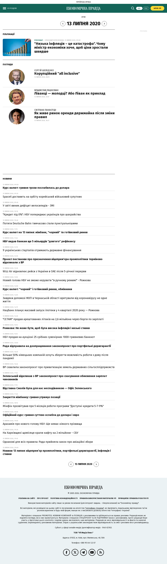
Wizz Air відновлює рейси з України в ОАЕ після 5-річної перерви (44, 271)
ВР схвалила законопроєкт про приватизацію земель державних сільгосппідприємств (58, 367)
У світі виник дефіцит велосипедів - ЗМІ (28, 205)
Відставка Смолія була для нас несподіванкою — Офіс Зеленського (47, 388)
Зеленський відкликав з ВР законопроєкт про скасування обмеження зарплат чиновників (55, 377)
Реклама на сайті (27, 498)
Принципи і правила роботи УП (133, 498)
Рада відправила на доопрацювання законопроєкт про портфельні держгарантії (57, 346)
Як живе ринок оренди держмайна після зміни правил (74, 115)
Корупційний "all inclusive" (57, 73)
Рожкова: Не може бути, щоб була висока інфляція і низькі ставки (46, 328)
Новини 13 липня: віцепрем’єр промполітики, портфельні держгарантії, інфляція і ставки (57, 452)
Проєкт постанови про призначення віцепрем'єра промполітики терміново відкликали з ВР (52, 260)
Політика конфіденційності (64, 498)
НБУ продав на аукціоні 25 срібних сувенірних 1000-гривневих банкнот (49, 337)
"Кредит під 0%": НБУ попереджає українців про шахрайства (42, 214)
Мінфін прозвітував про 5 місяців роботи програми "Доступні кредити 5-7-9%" (53, 406)
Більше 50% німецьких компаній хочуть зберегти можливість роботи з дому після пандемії (55, 356)
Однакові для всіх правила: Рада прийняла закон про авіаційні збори (48, 441)
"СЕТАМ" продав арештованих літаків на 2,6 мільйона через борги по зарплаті (53, 319)
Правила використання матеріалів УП (98, 498)
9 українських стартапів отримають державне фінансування (42, 250)
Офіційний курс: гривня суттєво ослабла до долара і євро (41, 415)
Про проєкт (42, 498)
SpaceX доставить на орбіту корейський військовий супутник (42, 196)
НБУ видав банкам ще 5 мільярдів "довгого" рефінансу (39, 241)
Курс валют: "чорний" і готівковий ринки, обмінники (37, 289)
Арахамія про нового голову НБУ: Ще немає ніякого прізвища (42, 423)
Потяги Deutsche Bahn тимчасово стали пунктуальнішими (40, 223)
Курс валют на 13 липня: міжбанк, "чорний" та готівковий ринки (45, 232)
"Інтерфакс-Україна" (94, 508)
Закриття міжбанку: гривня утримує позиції (31, 397)
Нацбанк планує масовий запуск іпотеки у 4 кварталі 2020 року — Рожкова (51, 310)
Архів (83, 17)
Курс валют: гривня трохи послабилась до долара (36, 187)
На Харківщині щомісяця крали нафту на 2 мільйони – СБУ (40, 432)
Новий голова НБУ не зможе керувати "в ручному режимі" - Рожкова (47, 280)
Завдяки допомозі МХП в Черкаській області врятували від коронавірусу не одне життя (55, 299)
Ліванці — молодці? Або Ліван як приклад (69, 93)
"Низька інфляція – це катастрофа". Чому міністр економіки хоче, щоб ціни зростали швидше (71, 48)
